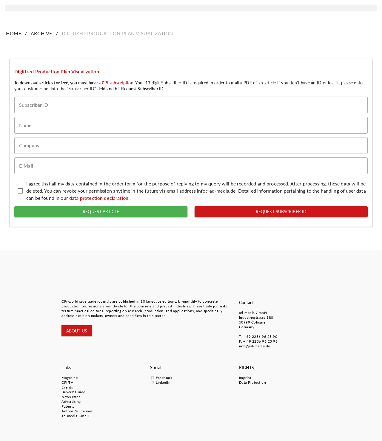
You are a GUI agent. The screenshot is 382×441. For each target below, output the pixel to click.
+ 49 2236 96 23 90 (260, 336)
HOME (13, 33)
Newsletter (70, 396)
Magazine (69, 377)
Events (67, 387)
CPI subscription (117, 82)
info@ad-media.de (254, 346)
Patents (67, 406)
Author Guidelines (77, 411)
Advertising (71, 401)
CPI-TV (67, 382)
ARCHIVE (41, 33)
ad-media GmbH (253, 312)
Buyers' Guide (73, 392)
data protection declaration (99, 198)
